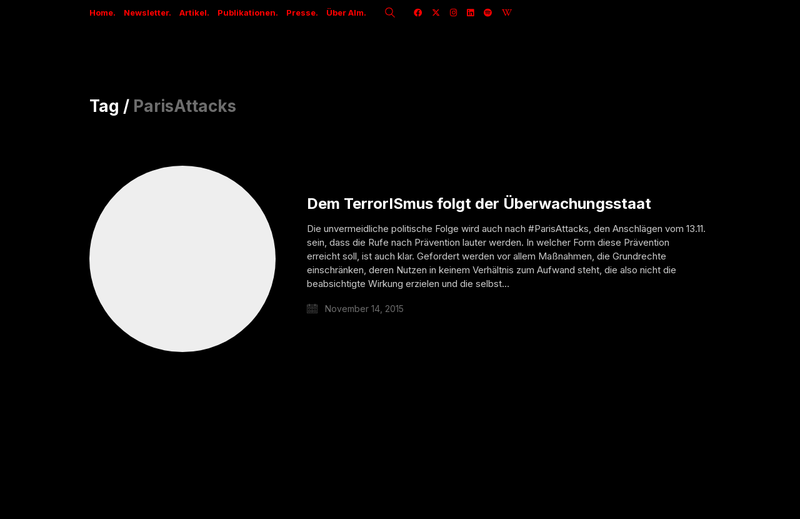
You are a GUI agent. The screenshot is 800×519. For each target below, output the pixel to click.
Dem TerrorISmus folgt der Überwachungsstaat (479, 204)
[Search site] (390, 14)
